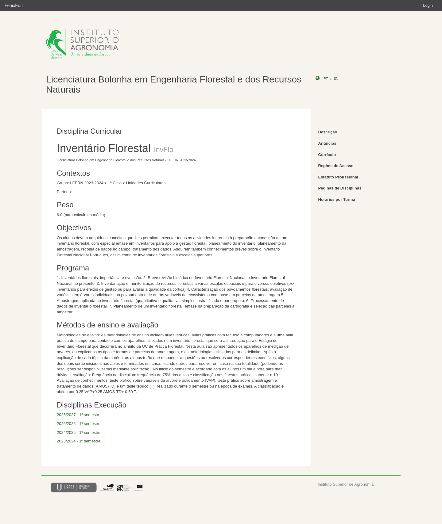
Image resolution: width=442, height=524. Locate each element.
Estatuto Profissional (338, 177)
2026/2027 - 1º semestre (78, 414)
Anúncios (327, 143)
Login (428, 5)
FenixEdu (14, 5)
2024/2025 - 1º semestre (78, 432)
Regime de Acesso (336, 165)
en (336, 78)
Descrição (327, 132)
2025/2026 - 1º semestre (78, 423)
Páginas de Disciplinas (340, 188)
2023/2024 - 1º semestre (78, 441)
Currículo (327, 154)
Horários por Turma (336, 199)
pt (326, 78)
